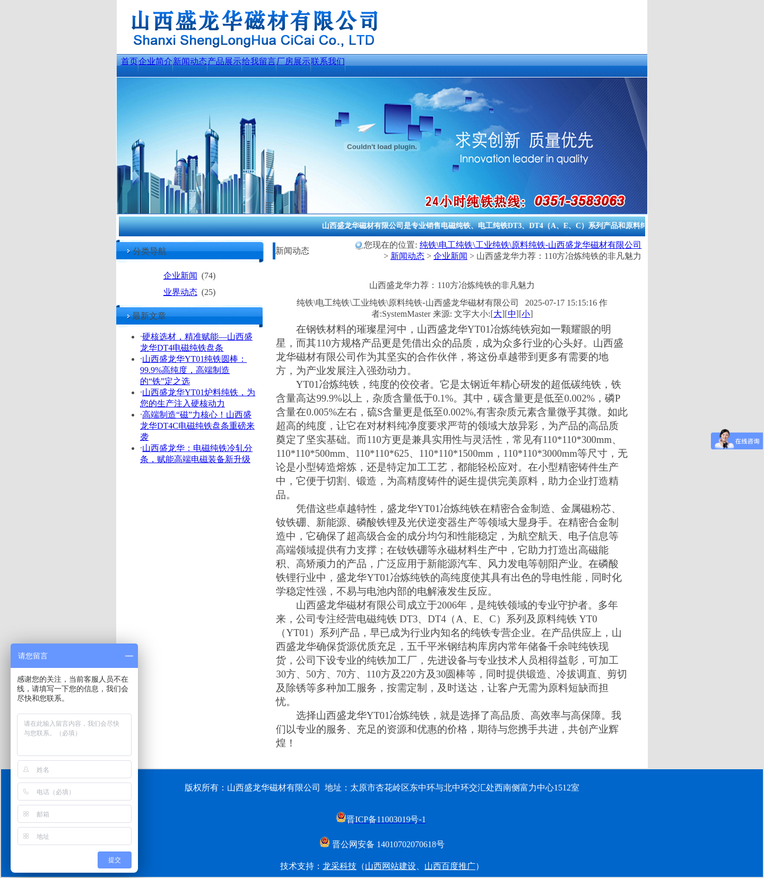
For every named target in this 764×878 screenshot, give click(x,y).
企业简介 (155, 61)
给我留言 (259, 61)
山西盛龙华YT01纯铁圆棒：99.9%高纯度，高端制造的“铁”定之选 (193, 370)
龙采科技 (340, 866)
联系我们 (328, 61)
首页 (129, 61)
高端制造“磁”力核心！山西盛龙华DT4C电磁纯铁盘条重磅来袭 (197, 425)
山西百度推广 (449, 866)
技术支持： (301, 866)
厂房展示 (293, 61)
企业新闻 (180, 275)
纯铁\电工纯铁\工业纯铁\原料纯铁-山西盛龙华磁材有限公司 (531, 244)
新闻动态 (190, 61)
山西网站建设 (390, 866)
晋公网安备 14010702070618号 (382, 844)
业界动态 (180, 292)
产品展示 (224, 61)
